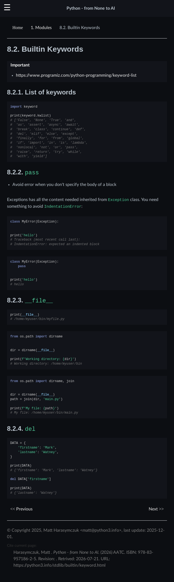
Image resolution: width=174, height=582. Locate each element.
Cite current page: (22, 546)
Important (20, 65)
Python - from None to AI (91, 8)
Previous (21, 509)
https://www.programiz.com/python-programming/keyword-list (76, 75)
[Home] (18, 27)
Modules (41, 28)
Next (156, 509)
